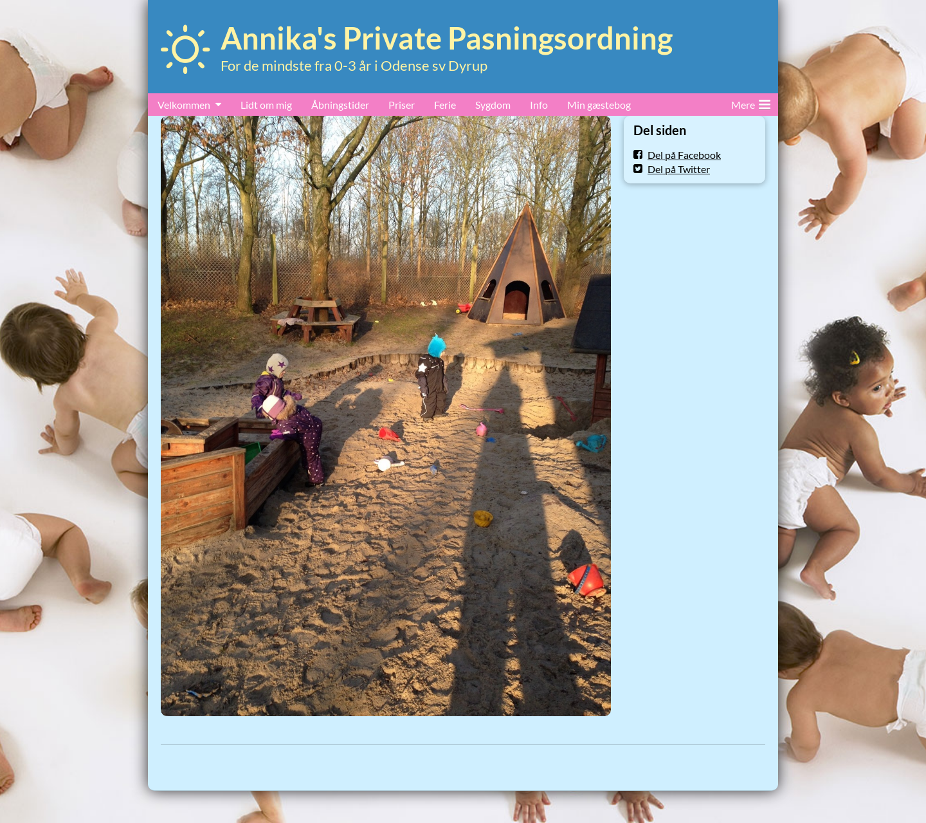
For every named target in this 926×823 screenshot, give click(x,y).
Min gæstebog (599, 104)
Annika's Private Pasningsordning (447, 38)
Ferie (445, 104)
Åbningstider (340, 104)
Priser (401, 104)
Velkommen (184, 104)
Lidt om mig (266, 104)
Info (539, 104)
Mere (750, 102)
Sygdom (493, 104)
